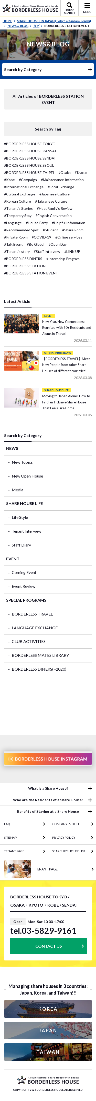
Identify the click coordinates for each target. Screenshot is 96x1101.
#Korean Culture (17, 201)
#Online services (68, 237)
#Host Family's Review (54, 208)
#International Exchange (24, 187)
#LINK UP (72, 251)
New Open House (27, 475)
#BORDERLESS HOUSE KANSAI (30, 151)
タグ (38, 26)
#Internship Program (63, 258)
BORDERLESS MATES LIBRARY (40, 655)
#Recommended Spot (21, 230)
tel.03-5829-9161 (43, 931)
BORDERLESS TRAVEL (32, 613)
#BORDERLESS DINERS (23, 258)
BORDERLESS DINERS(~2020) (39, 669)
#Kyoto (81, 172)
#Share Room (72, 230)
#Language (13, 223)
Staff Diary (21, 544)
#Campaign (28, 179)
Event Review (23, 586)
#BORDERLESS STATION (25, 266)
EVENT (12, 558)
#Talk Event (13, 244)
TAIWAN (48, 1052)
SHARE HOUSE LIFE (24, 503)
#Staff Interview (47, 251)
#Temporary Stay (17, 215)
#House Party (37, 223)
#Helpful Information (68, 223)
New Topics (22, 462)
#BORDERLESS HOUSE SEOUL (29, 165)
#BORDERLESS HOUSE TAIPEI (29, 172)
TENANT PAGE (14, 851)
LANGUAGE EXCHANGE (35, 627)
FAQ (7, 824)
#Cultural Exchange (19, 194)
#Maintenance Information (62, 179)
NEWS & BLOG (19, 26)
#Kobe (9, 179)
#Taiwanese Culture (51, 201)
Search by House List (68, 851)
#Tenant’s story (17, 251)
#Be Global (35, 244)
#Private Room (16, 237)
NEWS (12, 448)
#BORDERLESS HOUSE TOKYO (30, 144)
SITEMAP (10, 837)
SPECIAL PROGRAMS (26, 600)
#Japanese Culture (54, 194)
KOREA (48, 1009)
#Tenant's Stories (18, 208)
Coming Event (24, 572)
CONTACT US (48, 946)
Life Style (20, 517)
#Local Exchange (61, 187)
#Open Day (57, 244)
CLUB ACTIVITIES (29, 641)
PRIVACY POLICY (63, 837)
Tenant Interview (26, 531)
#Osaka (64, 172)
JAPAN (48, 1030)
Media (17, 489)
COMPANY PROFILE (66, 824)
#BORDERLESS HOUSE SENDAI (30, 158)
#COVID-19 (41, 237)
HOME (9, 21)
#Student (50, 230)
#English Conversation (54, 215)
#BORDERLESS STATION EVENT (31, 273)
